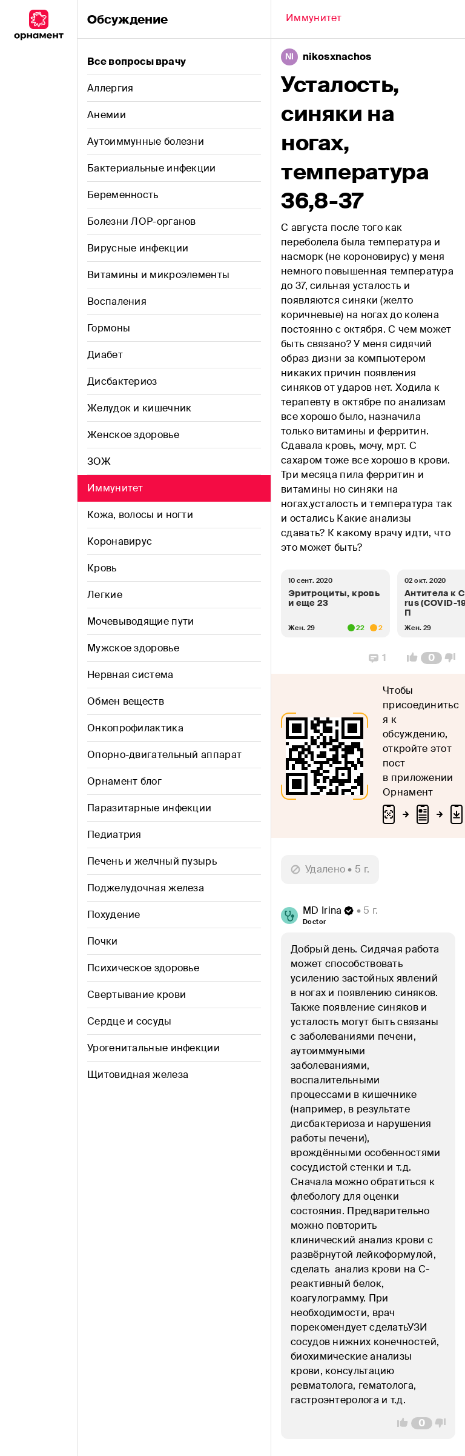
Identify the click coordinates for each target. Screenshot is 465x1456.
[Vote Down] (453, 658)
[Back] (314, 19)
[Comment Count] (431, 658)
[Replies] (377, 658)
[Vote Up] (409, 658)
